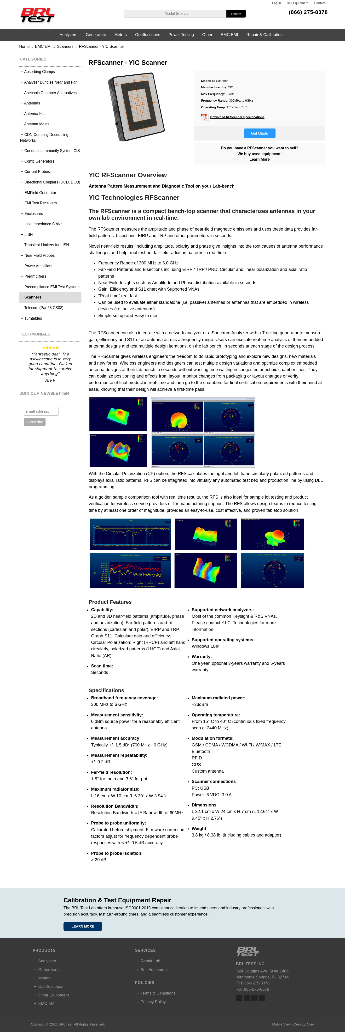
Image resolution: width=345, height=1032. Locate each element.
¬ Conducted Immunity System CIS (50, 151)
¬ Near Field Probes (37, 255)
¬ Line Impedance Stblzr (41, 224)
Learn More (260, 159)
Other (207, 34)
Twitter (247, 998)
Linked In (254, 998)
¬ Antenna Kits (33, 114)
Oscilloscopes (147, 34)
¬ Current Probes (35, 172)
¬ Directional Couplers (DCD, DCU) (50, 182)
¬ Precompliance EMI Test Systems (50, 287)
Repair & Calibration (265, 34)
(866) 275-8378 (308, 12)
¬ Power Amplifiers (36, 266)
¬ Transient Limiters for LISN (44, 245)
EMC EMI (43, 46)
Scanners (65, 46)
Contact (319, 3)
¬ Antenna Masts (34, 124)
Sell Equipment (297, 3)
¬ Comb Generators (37, 161)
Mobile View (281, 1024)
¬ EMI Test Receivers (38, 203)
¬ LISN (26, 234)
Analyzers (68, 34)
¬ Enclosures (31, 214)
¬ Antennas (30, 103)
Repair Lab (151, 961)
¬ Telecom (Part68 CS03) (41, 308)
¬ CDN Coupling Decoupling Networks (44, 137)
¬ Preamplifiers (33, 276)
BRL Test (65, 1024)
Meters (120, 34)
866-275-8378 (257, 983)
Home (24, 46)
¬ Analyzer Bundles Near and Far (48, 82)
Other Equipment (53, 995)
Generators (96, 34)
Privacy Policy (153, 1002)
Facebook (239, 998)
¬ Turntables (31, 318)
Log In (276, 3)
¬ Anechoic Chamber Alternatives (48, 93)
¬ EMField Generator (38, 193)
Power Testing (181, 34)
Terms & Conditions (158, 993)
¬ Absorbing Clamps (37, 72)
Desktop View (304, 1024)
